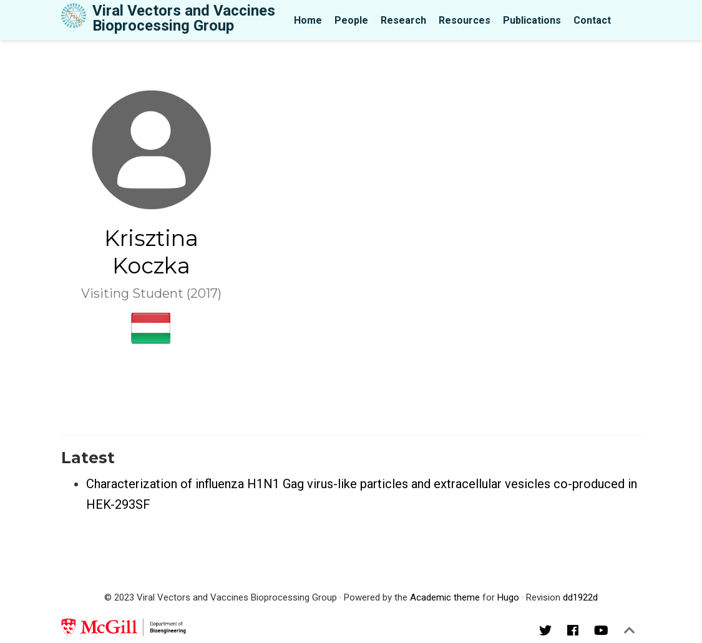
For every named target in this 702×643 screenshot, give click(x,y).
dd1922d (580, 597)
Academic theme (445, 597)
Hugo (508, 597)
